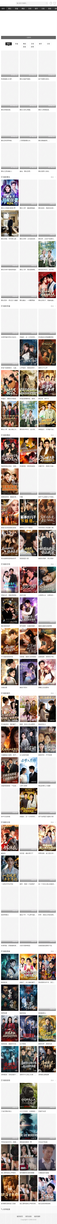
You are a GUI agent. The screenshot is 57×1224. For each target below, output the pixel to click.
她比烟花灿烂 (5, 626)
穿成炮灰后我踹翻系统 (45, 337)
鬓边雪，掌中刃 (43, 398)
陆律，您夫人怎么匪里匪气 (29, 724)
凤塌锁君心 (42, 1013)
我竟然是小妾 (24, 558)
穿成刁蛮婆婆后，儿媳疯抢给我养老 (13, 368)
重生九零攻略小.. (6, 171)
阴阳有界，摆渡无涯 (45, 1044)
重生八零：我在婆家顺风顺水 (29, 269)
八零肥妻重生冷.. (25, 140)
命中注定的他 (5, 816)
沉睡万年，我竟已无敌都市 (47, 466)
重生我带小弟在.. (44, 171)
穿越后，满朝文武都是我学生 (11, 398)
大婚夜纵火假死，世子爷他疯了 (11, 755)
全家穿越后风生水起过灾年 (10, 337)
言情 (29, 8)
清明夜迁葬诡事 (43, 1074)
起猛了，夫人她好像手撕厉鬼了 (30, 982)
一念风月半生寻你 (7, 884)
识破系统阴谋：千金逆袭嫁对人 (11, 786)
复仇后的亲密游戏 (44, 1203)
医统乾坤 (4, 982)
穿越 (16, 8)
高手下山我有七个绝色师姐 (47, 497)
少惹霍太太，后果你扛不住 (47, 595)
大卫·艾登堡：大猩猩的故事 (29, 1111)
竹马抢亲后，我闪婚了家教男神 (11, 724)
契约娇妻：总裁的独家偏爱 (29, 626)
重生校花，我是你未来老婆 (47, 208)
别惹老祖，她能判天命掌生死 (11, 1044)
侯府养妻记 (5, 915)
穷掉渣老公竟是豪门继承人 (47, 528)
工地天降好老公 (6, 1111)
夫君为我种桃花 (25, 945)
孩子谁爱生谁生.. (44, 79)
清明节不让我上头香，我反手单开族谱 (32, 1074)
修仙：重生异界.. (25, 171)
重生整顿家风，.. (44, 140)
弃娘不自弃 (42, 1111)
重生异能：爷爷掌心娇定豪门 (11, 239)
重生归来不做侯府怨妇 (8, 269)
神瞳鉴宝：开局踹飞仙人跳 (47, 429)
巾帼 (21, 497)
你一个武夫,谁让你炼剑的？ (47, 884)
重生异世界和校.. (6, 140)
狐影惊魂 (23, 1013)
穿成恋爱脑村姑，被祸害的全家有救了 (32, 398)
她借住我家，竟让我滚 (45, 558)
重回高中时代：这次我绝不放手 (30, 429)
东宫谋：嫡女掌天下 (26, 853)
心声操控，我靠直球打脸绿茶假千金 (32, 368)
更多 (53, 177)
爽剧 (23, 8)
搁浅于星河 (23, 687)
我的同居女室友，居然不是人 (11, 466)
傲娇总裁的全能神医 (45, 626)
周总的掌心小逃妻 (44, 786)
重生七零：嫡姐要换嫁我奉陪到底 (31, 208)
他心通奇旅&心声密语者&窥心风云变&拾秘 (15, 1173)
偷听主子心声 (42, 368)
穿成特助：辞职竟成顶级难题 (29, 466)
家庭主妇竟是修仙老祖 (8, 528)
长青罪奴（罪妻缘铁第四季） (11, 945)
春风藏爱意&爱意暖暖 (27, 1173)
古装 (43, 8)
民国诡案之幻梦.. (6, 79)
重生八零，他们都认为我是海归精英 (13, 429)
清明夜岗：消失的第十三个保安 (11, 1074)
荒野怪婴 (4, 1013)
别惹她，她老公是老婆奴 (28, 657)
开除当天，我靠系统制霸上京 (11, 595)
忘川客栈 (23, 1044)
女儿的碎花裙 (24, 755)
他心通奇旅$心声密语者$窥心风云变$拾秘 (34, 1203)
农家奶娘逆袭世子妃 (45, 945)
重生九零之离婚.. (25, 110)
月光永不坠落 (42, 1142)
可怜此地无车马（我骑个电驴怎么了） (14, 1142)
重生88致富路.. (6, 110)
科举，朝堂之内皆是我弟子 (47, 915)
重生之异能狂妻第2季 (8, 208)
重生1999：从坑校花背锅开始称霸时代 (33, 239)
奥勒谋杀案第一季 (26, 1142)
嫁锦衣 (3, 853)
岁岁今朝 (23, 595)
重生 (9, 8)
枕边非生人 (42, 724)
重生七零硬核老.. (44, 110)
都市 (36, 8)
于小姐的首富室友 (7, 657)
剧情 (32, 47)
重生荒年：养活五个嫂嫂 (9, 300)
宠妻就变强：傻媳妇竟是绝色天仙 (12, 497)
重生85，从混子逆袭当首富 (47, 239)
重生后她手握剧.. (25, 79)
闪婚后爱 (4, 687)
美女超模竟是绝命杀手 (8, 558)
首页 (3, 8)
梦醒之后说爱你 (43, 687)
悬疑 (49, 8)
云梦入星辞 (23, 786)
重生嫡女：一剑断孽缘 (27, 300)
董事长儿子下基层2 (26, 528)
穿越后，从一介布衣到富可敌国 (30, 337)
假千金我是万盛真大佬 (45, 816)
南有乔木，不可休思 (45, 755)
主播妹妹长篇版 (43, 1173)
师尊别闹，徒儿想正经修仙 (47, 853)
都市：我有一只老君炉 (27, 884)
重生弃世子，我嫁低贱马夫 (47, 300)
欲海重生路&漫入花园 (8, 1203)
